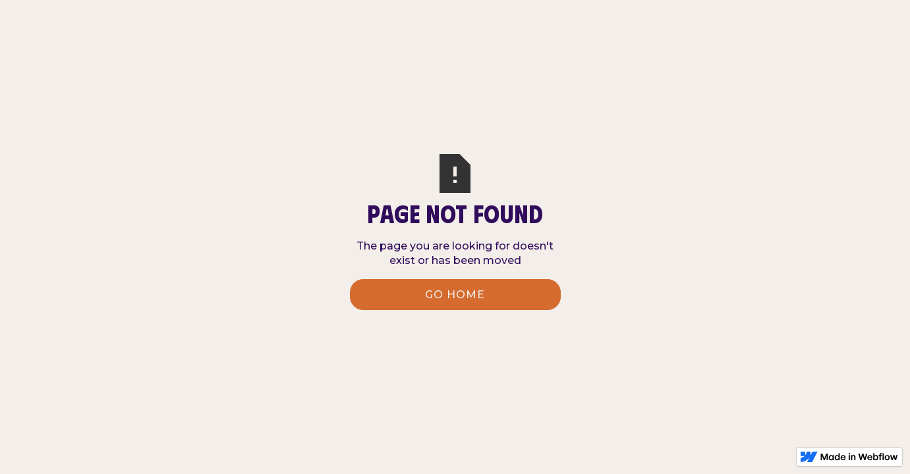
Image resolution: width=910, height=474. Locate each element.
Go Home (455, 294)
